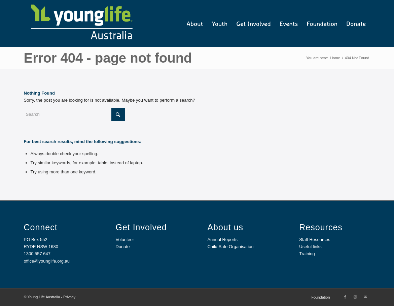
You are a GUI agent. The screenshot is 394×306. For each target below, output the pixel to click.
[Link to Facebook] (345, 297)
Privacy (69, 297)
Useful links (310, 246)
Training (307, 253)
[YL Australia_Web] (81, 23)
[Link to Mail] (365, 297)
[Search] (74, 114)
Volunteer (124, 239)
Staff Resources (314, 239)
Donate (122, 246)
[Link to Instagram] (355, 297)
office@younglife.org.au (47, 261)
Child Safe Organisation (230, 246)
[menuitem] (194, 23)
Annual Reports (222, 239)
